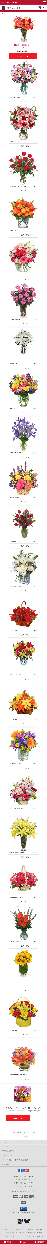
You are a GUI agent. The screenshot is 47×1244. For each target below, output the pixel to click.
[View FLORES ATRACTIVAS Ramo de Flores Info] (23, 256)
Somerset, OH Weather (12, 1233)
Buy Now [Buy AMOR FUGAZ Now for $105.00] (25, 235)
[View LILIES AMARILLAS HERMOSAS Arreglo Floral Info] (23, 834)
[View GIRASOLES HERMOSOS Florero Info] (23, 964)
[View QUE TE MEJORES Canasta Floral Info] (23, 478)
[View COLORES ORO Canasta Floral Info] (23, 700)
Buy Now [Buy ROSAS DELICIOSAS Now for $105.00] (25, 324)
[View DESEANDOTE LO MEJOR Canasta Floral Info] (23, 878)
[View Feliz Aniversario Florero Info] (23, 78)
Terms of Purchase (24, 1236)
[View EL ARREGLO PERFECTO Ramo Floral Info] (23, 567)
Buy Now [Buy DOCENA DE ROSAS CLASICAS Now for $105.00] (25, 190)
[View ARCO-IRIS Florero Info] (23, 389)
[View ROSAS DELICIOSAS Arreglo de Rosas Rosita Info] (23, 301)
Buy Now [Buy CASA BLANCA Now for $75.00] (25, 368)
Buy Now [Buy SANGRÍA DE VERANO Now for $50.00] (25, 946)
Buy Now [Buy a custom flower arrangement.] (18, 1118)
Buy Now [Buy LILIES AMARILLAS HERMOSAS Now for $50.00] (25, 857)
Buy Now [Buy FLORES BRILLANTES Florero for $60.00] (23, 56)
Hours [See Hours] (39, 1242)
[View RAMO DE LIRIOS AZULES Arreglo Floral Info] (23, 434)
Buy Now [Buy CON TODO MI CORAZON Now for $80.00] (25, 813)
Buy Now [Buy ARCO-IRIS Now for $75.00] (25, 413)
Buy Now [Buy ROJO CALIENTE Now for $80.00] (25, 635)
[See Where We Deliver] (23, 1136)
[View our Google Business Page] (23, 1171)
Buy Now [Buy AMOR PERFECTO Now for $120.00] (25, 146)
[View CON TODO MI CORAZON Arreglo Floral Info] (23, 789)
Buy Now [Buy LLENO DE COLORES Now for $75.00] (25, 679)
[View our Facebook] (20, 1171)
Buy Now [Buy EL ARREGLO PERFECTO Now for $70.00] (25, 590)
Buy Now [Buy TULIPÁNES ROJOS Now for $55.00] (25, 546)
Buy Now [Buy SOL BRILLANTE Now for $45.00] (25, 1035)
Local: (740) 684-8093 (23, 1186)
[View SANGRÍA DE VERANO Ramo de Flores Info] (23, 923)
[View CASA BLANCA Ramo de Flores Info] (23, 341)
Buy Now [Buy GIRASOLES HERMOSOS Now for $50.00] (25, 990)
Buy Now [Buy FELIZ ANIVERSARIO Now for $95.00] (25, 102)
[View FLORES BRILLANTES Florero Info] (23, 29)
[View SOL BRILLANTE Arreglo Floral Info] (23, 1011)
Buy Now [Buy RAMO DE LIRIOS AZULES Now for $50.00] (25, 457)
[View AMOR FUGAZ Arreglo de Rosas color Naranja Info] (23, 212)
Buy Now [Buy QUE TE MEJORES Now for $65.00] (25, 502)
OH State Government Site (33, 1233)
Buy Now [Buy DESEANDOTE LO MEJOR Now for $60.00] (25, 901)
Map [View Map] (23, 1242)
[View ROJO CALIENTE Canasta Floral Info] (23, 611)
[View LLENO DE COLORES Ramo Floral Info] (23, 652)
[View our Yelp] (27, 1171)
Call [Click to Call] (7, 1242)
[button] (41, 8)
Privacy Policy (9, 1236)
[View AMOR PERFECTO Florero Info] (23, 123)
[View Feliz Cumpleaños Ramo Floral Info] (23, 745)
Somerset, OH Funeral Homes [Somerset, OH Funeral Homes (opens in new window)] (13, 1229)
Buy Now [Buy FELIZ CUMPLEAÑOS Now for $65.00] (25, 768)
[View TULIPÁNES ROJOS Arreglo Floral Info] (23, 523)
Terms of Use (38, 1236)
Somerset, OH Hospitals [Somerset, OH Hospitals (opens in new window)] (35, 1229)
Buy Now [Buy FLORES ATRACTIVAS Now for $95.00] (25, 279)
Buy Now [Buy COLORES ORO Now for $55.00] (25, 724)
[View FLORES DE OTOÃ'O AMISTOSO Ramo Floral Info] (23, 1056)
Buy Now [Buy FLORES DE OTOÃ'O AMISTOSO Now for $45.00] (25, 1079)
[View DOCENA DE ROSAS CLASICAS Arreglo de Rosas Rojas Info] (23, 167)
